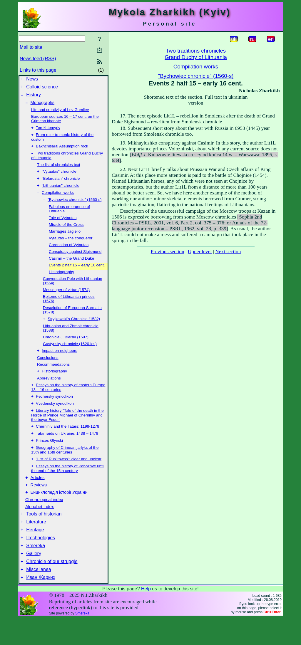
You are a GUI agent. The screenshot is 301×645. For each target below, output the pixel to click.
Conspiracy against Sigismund (75, 260)
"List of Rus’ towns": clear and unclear (68, 475)
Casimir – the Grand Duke (71, 267)
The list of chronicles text (58, 170)
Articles (38, 495)
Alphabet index (39, 525)
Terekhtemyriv (48, 132)
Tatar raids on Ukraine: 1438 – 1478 (67, 447)
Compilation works (58, 201)
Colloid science (42, 88)
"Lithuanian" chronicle (60, 193)
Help (146, 615)
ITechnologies (40, 560)
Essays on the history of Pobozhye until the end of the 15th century (67, 484)
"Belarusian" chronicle (61, 185)
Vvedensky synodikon (55, 416)
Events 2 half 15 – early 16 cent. (77, 274)
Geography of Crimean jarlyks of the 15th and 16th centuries (64, 465)
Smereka (35, 569)
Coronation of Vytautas (68, 253)
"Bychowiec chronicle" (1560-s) (75, 208)
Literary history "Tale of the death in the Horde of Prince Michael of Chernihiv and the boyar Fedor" (67, 428)
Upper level (200, 251)
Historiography (61, 280)
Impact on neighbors (59, 360)
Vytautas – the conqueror (70, 247)
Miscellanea (38, 595)
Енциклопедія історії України (59, 511)
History (33, 97)
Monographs (42, 106)
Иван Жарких (40, 604)
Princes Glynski (49, 455)
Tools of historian (43, 533)
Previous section (167, 251)
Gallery (33, 577)
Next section (228, 251)
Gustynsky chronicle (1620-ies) (70, 353)
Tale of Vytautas (62, 226)
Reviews (39, 503)
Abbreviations (49, 389)
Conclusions (47, 367)
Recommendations (53, 374)
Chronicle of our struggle (51, 586)
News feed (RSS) (38, 58)
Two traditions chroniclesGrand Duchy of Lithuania (196, 54)
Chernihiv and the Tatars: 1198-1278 (67, 440)
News (32, 79)
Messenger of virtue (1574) (66, 298)
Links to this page (38, 70)
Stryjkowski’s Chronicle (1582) (74, 328)
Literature (36, 542)
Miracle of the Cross (66, 233)
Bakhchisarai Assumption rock (62, 151)
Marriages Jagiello (65, 240)
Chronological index (44, 518)
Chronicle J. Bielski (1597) (65, 346)
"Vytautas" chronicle (59, 178)
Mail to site (31, 47)
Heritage (35, 551)
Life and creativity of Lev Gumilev (60, 113)
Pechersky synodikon (54, 408)
